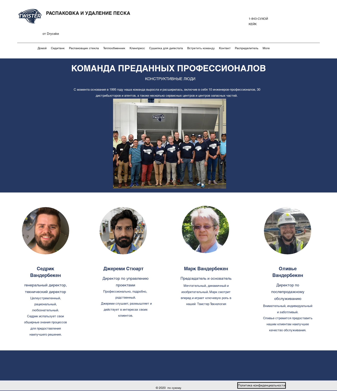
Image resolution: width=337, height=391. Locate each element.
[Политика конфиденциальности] (261, 385)
